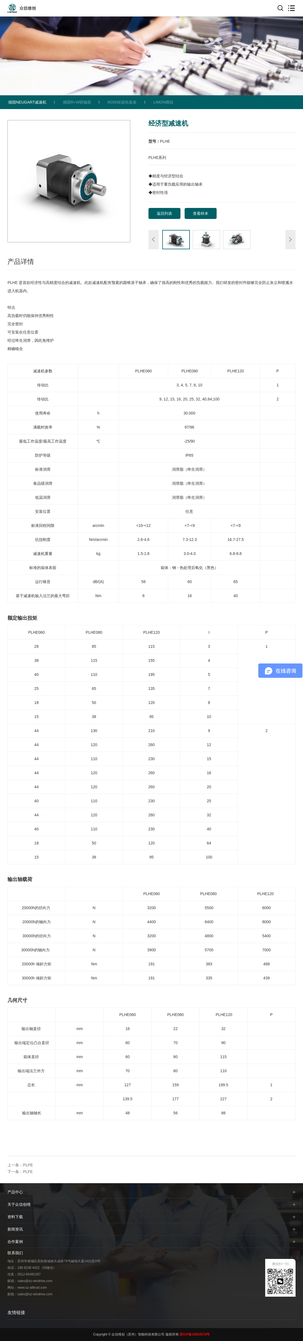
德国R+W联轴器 (77, 102)
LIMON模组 (163, 102)
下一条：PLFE (20, 1171)
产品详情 (20, 261)
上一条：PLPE (20, 1165)
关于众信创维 (19, 1204)
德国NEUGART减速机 (27, 102)
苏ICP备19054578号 (195, 1334)
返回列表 (164, 213)
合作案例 (15, 1241)
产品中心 (15, 1192)
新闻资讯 (15, 1229)
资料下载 (15, 1217)
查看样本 (200, 213)
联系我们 (15, 1253)
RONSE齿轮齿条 (122, 102)
